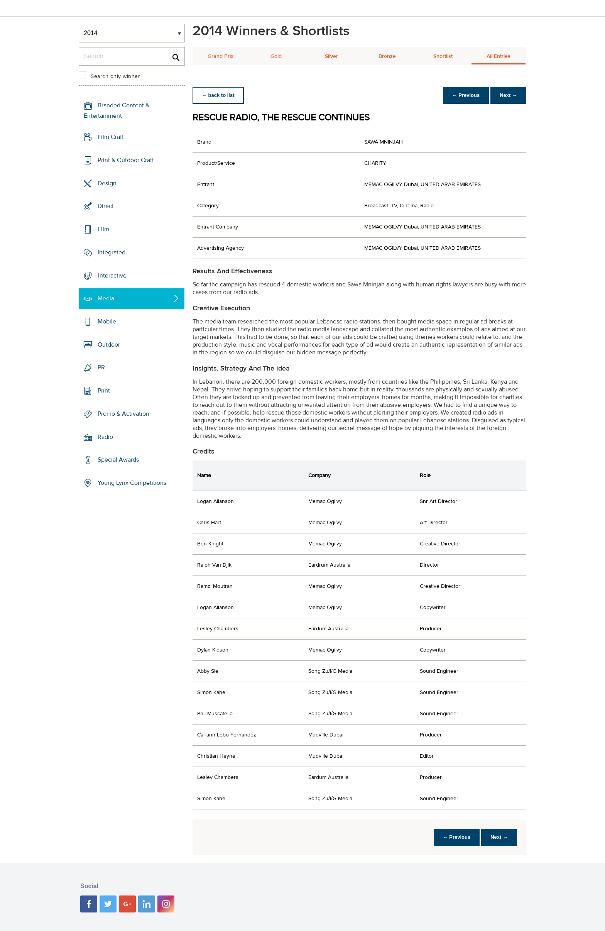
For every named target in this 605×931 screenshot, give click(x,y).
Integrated (111, 252)
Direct (106, 206)
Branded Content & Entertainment (116, 111)
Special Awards (118, 460)
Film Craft (111, 137)
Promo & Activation (123, 414)
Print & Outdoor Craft (126, 160)
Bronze (387, 56)
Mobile (107, 321)
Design (107, 183)
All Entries (498, 56)
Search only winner (115, 76)
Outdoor (109, 345)
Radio (105, 437)
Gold (276, 56)
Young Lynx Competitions (132, 483)
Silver (331, 56)
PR (101, 367)
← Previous (466, 95)
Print (104, 390)
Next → (508, 95)
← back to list (218, 95)
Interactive (112, 275)
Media (106, 298)
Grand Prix (220, 56)
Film (103, 229)
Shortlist (443, 56)
